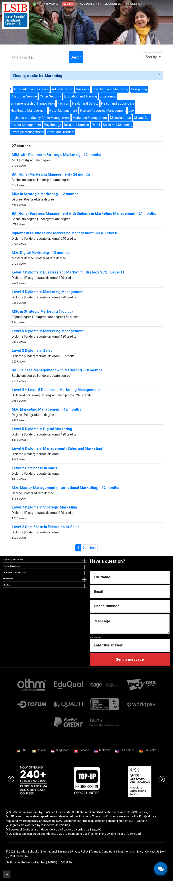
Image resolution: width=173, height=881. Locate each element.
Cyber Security (50, 96)
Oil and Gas (142, 118)
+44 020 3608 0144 (80, 4)
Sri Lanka (150, 750)
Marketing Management (90, 118)
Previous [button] (11, 776)
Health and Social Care (117, 103)
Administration (62, 89)
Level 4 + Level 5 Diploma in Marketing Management (56, 390)
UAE (24, 750)
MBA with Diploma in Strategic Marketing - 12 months (56, 155)
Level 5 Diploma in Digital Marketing (42, 429)
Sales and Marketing (117, 125)
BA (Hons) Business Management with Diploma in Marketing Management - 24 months (84, 213)
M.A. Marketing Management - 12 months (46, 409)
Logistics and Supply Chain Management (40, 118)
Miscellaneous (120, 118)
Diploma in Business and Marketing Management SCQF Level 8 (64, 233)
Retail (96, 125)
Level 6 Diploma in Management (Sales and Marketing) (57, 448)
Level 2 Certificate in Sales (34, 468)
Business (82, 89)
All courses (112, 3)
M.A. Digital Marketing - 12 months (41, 253)
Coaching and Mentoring (110, 89)
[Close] (159, 75)
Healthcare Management (28, 111)
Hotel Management (63, 111)
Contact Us (152, 851)
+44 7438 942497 (45, 3)
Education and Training (80, 96)
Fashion (63, 103)
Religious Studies (76, 125)
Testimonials (126, 851)
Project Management (26, 125)
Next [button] (161, 776)
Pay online (132, 3)
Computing (139, 89)
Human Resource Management (103, 111)
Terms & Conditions (103, 851)
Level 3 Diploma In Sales (32, 350)
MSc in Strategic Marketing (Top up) (42, 311)
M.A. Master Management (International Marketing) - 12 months (65, 488)
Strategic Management (27, 132)
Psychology (52, 125)
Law (132, 111)
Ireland (41, 750)
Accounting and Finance (31, 89)
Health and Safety (85, 103)
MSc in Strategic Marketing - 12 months (45, 194)
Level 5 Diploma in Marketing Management (48, 331)
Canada (84, 750)
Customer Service (24, 96)
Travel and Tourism (60, 132)
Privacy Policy (80, 851)
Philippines (128, 750)
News (139, 851)
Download (134, 833)
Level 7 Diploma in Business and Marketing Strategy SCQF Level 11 (68, 272)
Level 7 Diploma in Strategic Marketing (44, 507)
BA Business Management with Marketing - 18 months (57, 370)
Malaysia (105, 750)
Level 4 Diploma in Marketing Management (48, 292)
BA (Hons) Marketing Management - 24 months (51, 174)
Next (92, 548)
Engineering (108, 96)
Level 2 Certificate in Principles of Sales (46, 527)
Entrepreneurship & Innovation (33, 103)
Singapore (62, 750)
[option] (33, 780)
